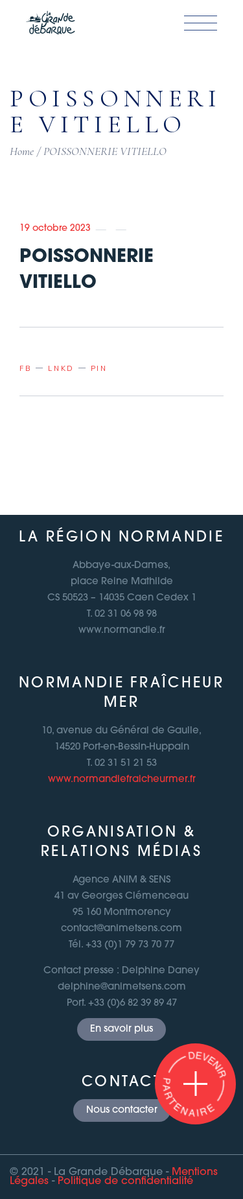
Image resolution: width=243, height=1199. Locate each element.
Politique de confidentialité (125, 1181)
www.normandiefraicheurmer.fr (122, 780)
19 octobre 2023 (55, 228)
